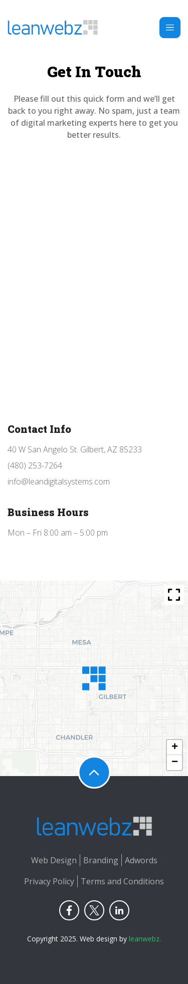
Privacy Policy (49, 881)
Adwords (141, 860)
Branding (100, 860)
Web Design (54, 860)
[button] (94, 678)
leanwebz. (145, 938)
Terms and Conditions (122, 881)
